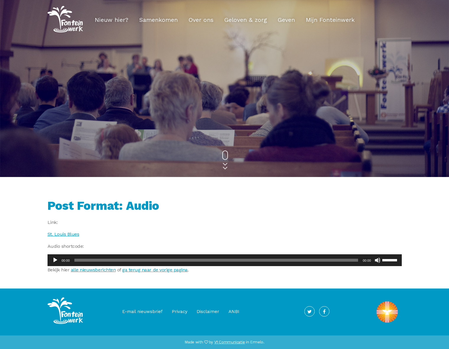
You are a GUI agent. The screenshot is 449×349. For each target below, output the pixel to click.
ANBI (233, 311)
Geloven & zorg (245, 19)
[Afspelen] (55, 260)
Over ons (201, 19)
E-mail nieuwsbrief (142, 311)
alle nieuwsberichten (93, 270)
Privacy (179, 311)
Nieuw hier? (111, 19)
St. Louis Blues (63, 234)
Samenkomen (158, 19)
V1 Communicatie (229, 342)
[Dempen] (378, 260)
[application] (225, 260)
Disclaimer (208, 311)
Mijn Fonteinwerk (330, 19)
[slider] (216, 260)
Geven (286, 19)
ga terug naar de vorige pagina (155, 270)
